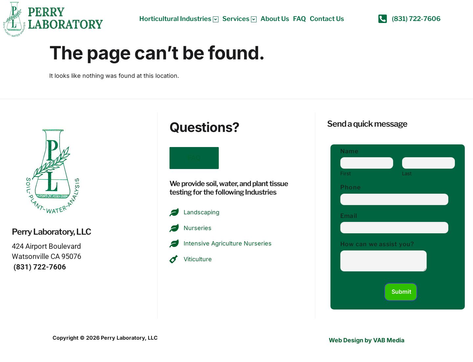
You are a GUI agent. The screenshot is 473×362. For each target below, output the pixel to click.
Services (239, 19)
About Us (274, 19)
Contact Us (327, 19)
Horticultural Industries (178, 19)
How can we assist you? (377, 244)
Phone (350, 187)
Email (348, 215)
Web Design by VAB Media (366, 340)
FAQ (299, 19)
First (345, 173)
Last (407, 173)
